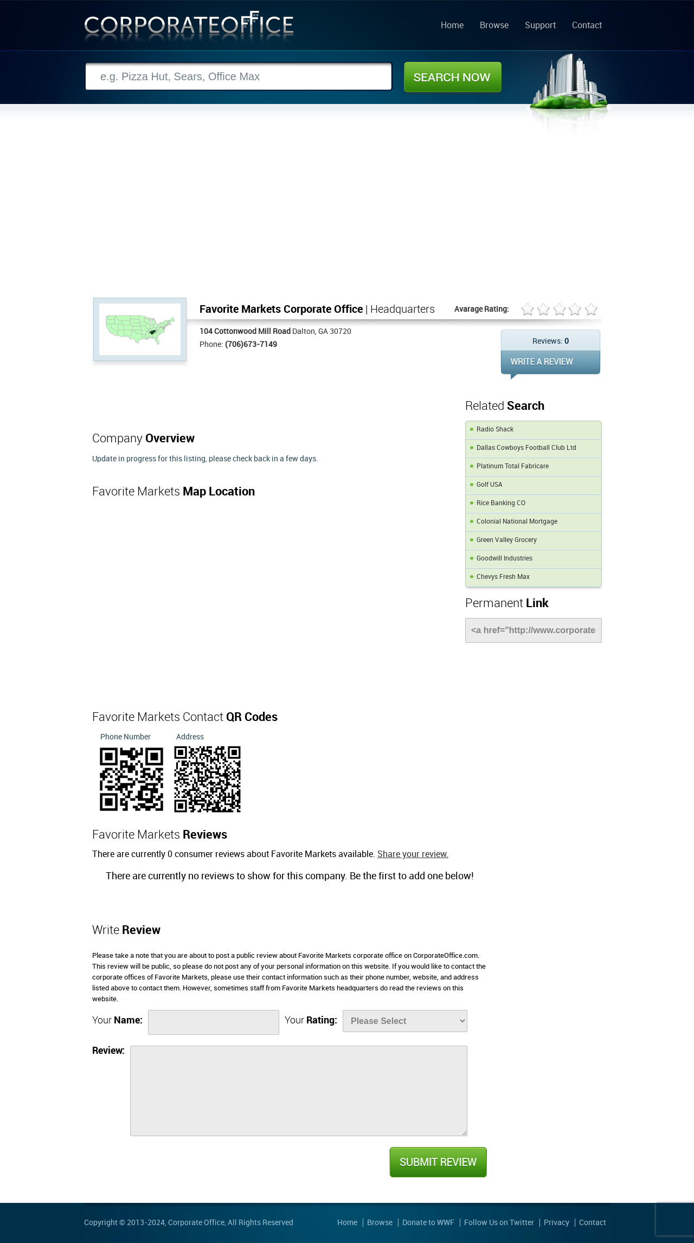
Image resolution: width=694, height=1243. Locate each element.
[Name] (213, 1022)
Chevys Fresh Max (503, 577)
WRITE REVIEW (550, 365)
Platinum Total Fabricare (513, 466)
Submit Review (437, 1162)
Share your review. (412, 854)
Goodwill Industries (504, 558)
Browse (494, 26)
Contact (587, 26)
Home (452, 26)
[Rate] (405, 1021)
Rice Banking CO (501, 503)
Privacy (556, 1223)
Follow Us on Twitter (499, 1223)
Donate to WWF (428, 1223)
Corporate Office (189, 29)
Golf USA (490, 484)
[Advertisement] (347, 216)
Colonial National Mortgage (517, 521)
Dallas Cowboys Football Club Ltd (526, 448)
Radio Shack (495, 429)
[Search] (238, 77)
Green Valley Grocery (507, 540)
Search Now (453, 77)
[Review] (298, 1091)
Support (540, 26)
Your (117, 1020)
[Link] (533, 630)
